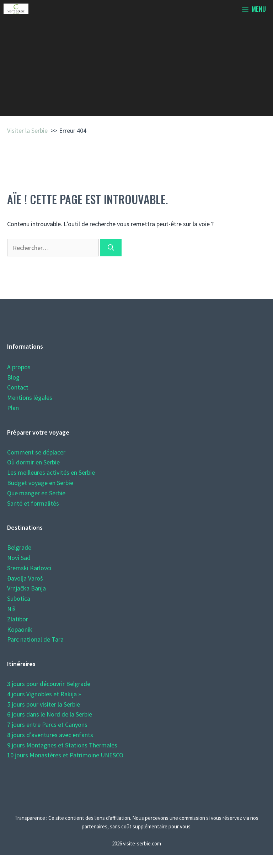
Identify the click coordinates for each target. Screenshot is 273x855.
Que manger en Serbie (36, 493)
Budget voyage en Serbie (40, 483)
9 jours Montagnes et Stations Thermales (62, 745)
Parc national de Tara (35, 639)
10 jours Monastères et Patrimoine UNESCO (65, 755)
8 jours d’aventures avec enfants (50, 735)
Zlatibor (17, 619)
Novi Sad (19, 558)
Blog (13, 377)
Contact (17, 387)
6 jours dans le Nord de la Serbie (49, 714)
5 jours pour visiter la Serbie (43, 704)
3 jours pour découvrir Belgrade (48, 684)
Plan (13, 408)
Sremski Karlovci (29, 568)
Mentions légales (29, 397)
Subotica (18, 598)
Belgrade (19, 547)
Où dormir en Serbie (33, 462)
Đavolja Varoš (25, 578)
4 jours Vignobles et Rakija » (44, 694)
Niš (11, 609)
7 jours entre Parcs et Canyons (47, 724)
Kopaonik (19, 629)
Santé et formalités (33, 503)
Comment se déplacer (36, 452)
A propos (19, 367)
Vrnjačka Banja (26, 588)
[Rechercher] (111, 247)
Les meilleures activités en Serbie (51, 472)
